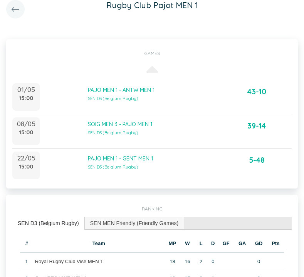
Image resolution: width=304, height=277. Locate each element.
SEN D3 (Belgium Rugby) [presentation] (48, 223)
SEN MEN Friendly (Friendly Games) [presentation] (134, 223)
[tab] (48, 223)
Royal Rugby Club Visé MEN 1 (69, 261)
